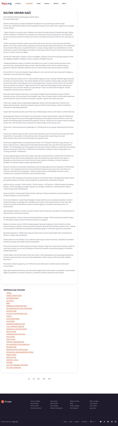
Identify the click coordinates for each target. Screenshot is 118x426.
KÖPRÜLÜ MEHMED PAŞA (15, 342)
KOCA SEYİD (10, 337)
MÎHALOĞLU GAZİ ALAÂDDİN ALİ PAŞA (19, 352)
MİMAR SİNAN (11, 355)
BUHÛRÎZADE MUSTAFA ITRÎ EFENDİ (19, 308)
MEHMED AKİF (11, 347)
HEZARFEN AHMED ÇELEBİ (15, 324)
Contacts (84, 422)
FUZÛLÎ (9, 316)
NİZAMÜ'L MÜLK (12, 360)
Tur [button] (92, 422)
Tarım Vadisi (93, 406)
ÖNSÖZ (9, 293)
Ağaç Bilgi (93, 408)
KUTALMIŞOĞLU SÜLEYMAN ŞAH (18, 344)
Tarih (6, 280)
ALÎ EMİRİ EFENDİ (12, 298)
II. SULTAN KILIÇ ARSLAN (15, 326)
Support (76, 422)
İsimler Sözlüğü (74, 406)
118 (43, 379)
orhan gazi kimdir (25, 280)
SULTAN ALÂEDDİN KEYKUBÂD (17, 365)
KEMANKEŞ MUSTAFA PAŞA (15, 334)
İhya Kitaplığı (54, 406)
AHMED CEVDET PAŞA (14, 296)
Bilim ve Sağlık (94, 401)
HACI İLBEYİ (10, 321)
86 (38, 379)
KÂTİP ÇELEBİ (11, 332)
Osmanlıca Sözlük (36, 408)
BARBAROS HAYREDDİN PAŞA (16, 306)
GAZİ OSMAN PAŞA (12, 319)
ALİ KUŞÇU (10, 301)
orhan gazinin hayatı (38, 280)
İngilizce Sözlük (74, 401)
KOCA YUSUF (10, 339)
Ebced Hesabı (35, 406)
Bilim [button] (64, 3)
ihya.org (15, 422)
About (65, 422)
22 (29, 379)
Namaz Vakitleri (35, 401)
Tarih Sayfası (93, 403)
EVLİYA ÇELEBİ (11, 311)
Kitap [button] (38, 3)
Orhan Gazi (14, 280)
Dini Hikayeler (74, 408)
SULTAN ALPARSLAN (13, 368)
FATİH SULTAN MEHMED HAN (16, 314)
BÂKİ (8, 303)
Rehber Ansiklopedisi (56, 408)
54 (34, 379)
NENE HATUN (11, 357)
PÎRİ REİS (9, 362)
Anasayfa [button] (29, 3)
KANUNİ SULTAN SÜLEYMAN (16, 329)
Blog (71, 422)
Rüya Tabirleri (35, 403)
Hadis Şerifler (54, 403)
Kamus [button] (46, 3)
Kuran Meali (53, 401)
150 (49, 379)
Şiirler (71, 403)
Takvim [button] (55, 3)
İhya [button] (19, 3)
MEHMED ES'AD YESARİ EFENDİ (17, 350)
